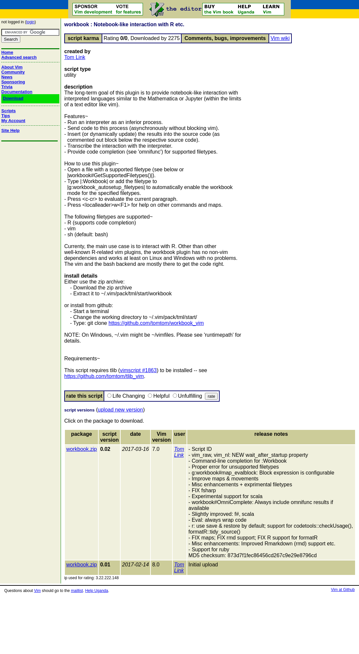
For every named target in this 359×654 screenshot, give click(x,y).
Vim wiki (279, 38)
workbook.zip (81, 449)
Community (13, 72)
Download (13, 98)
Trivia (6, 86)
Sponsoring (13, 81)
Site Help (10, 130)
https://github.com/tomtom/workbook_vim (156, 323)
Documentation (16, 91)
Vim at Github (342, 589)
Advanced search (19, 57)
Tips (5, 115)
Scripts (8, 110)
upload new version (120, 409)
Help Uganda (96, 590)
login (30, 22)
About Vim (12, 67)
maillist (77, 590)
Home (7, 52)
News (6, 76)
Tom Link (74, 57)
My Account (13, 120)
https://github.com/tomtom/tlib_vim (104, 376)
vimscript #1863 (138, 370)
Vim (37, 590)
